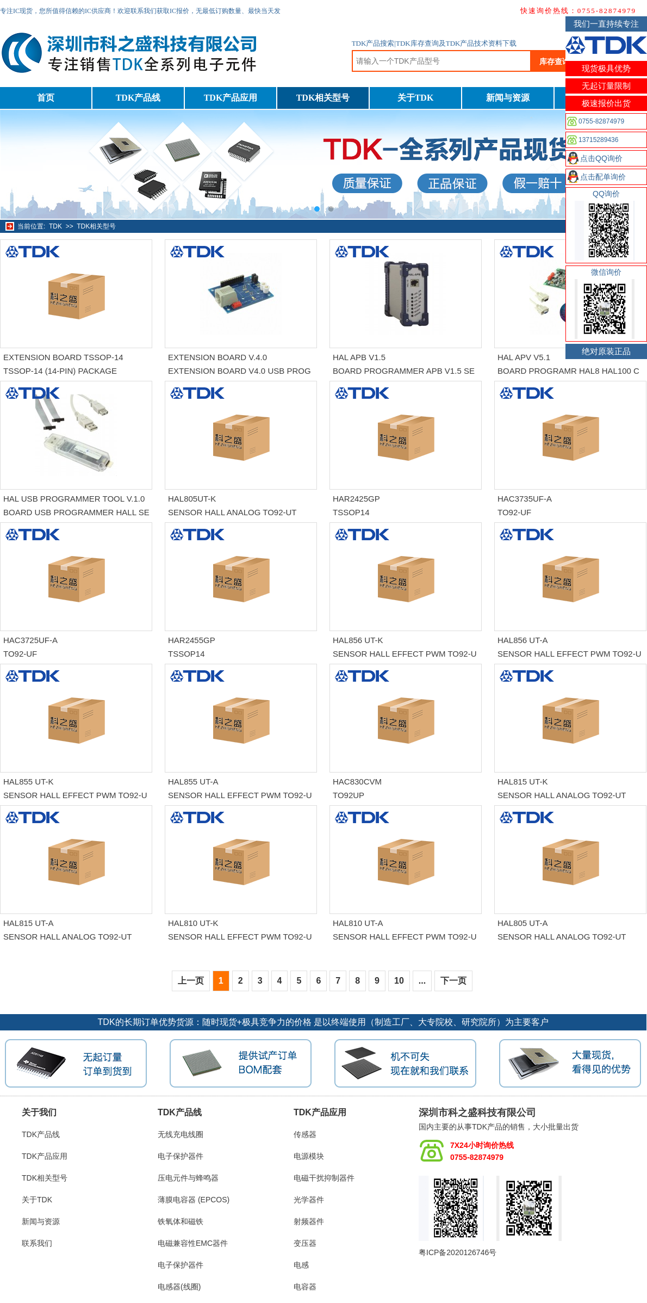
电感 (301, 1265)
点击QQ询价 (601, 158)
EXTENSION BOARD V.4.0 (217, 357)
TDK (55, 226)
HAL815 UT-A (28, 923)
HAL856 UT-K (358, 640)
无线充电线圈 (180, 1134)
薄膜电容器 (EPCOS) (193, 1199)
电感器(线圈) (179, 1286)
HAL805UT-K (192, 498)
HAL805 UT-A (522, 923)
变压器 (305, 1243)
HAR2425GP (356, 498)
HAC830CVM (357, 781)
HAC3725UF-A (30, 640)
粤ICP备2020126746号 (457, 1252)
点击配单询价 (603, 176)
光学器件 (309, 1199)
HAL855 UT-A (193, 781)
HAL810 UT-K (193, 923)
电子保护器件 (180, 1156)
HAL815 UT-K (522, 781)
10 (399, 980)
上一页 (191, 980)
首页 (45, 97)
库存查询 (554, 61)
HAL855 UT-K (28, 781)
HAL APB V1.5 (359, 357)
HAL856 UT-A (522, 640)
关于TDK (415, 97)
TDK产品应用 (231, 97)
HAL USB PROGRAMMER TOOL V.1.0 (74, 498)
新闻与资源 (508, 97)
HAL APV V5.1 (523, 357)
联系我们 (37, 1243)
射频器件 (309, 1221)
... (422, 980)
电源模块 (309, 1156)
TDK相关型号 (323, 97)
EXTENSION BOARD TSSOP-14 (63, 357)
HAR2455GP (191, 640)
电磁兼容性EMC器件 (193, 1243)
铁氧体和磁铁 (180, 1221)
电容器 (305, 1286)
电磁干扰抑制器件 (324, 1178)
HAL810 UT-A (358, 923)
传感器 (305, 1134)
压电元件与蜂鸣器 (188, 1178)
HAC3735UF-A (524, 498)
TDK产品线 (138, 97)
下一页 (453, 980)
